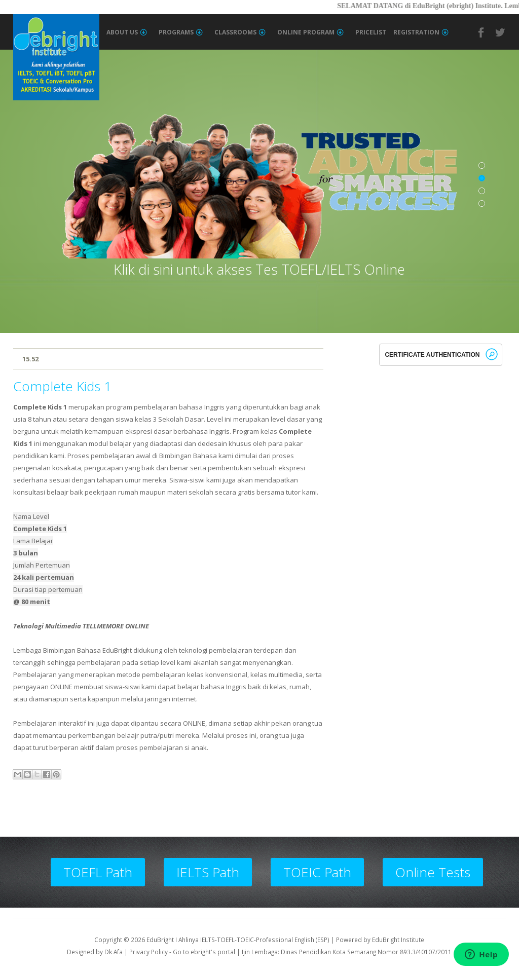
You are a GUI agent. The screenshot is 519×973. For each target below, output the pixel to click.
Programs (181, 32)
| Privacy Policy (146, 952)
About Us (126, 32)
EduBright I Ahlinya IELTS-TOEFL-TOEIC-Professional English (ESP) (237, 939)
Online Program (310, 32)
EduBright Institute (398, 939)
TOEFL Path (97, 872)
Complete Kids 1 (62, 386)
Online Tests (432, 872)
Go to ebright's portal (204, 952)
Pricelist (370, 32)
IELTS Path (207, 872)
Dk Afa (113, 952)
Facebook (481, 32)
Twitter (501, 32)
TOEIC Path (317, 872)
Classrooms (240, 32)
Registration (421, 32)
